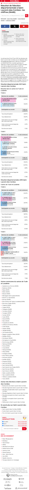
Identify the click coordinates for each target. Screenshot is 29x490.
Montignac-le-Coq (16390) (9, 340)
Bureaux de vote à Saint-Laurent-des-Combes (20, 35)
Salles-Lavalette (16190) (8, 373)
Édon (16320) (5, 321)
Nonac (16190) (6, 346)
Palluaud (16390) (6, 349)
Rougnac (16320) (6, 361)
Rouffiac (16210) (6, 359)
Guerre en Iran (6, 450)
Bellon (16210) (6, 292)
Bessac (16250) (6, 293)
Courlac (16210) (6, 315)
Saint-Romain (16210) (7, 369)
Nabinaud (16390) (6, 344)
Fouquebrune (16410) (7, 322)
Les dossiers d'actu (7, 425)
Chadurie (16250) (6, 305)
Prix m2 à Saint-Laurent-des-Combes (12, 413)
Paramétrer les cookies (17, 471)
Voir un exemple (22, 421)
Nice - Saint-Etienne (7, 454)
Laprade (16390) (6, 330)
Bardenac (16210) (6, 288)
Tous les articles (12, 469)
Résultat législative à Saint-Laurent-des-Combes (15, 393)
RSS (17, 469)
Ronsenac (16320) (7, 357)
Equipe (13, 468)
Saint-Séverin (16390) (7, 371)
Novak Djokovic (6, 452)
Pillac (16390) (5, 351)
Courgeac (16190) (6, 313)
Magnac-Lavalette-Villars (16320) (10, 334)
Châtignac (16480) (10, 20)
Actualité (5, 421)
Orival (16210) (5, 348)
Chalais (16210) (6, 307)
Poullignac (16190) (7, 353)
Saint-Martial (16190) (7, 365)
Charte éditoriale (19, 468)
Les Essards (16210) (7, 332)
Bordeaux (5, 441)
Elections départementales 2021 (12, 3)
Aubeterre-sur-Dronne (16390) (10, 286)
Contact (6, 469)
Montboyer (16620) (7, 338)
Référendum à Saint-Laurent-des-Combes (13, 402)
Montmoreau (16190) (7, 342)
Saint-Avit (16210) (6, 363)
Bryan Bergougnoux (7, 439)
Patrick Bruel (5, 442)
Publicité (25, 468)
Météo (4, 444)
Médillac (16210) (6, 336)
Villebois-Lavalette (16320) (9, 376)
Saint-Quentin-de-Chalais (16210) (10, 367)
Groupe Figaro (13, 472)
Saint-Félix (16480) (12, 18)
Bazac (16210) (5, 290)
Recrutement (22, 469)
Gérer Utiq (25, 471)
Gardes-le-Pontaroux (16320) (9, 324)
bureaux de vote (7, 61)
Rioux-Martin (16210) (7, 355)
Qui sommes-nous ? (6, 468)
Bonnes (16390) (6, 299)
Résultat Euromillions (8, 446)
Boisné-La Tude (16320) (8, 297)
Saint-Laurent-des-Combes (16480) (11, 409)
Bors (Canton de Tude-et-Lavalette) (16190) (13, 301)
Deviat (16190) (6, 319)
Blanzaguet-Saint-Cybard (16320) (11, 295)
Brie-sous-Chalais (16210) (8, 303)
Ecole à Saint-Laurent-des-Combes (11, 411)
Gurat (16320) (5, 326)
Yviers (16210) (5, 378)
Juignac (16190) (6, 328)
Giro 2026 (5, 456)
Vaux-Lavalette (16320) (8, 375)
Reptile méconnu (7, 458)
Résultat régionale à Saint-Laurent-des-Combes (15, 387)
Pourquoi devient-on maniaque (10, 460)
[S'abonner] (14, 428)
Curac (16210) (5, 317)
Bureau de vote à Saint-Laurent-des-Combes (14, 386)
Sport (4, 423)
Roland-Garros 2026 (7, 448)
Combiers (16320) (7, 311)
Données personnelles (6, 471)
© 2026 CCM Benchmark (22, 472)
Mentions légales (5, 472)
